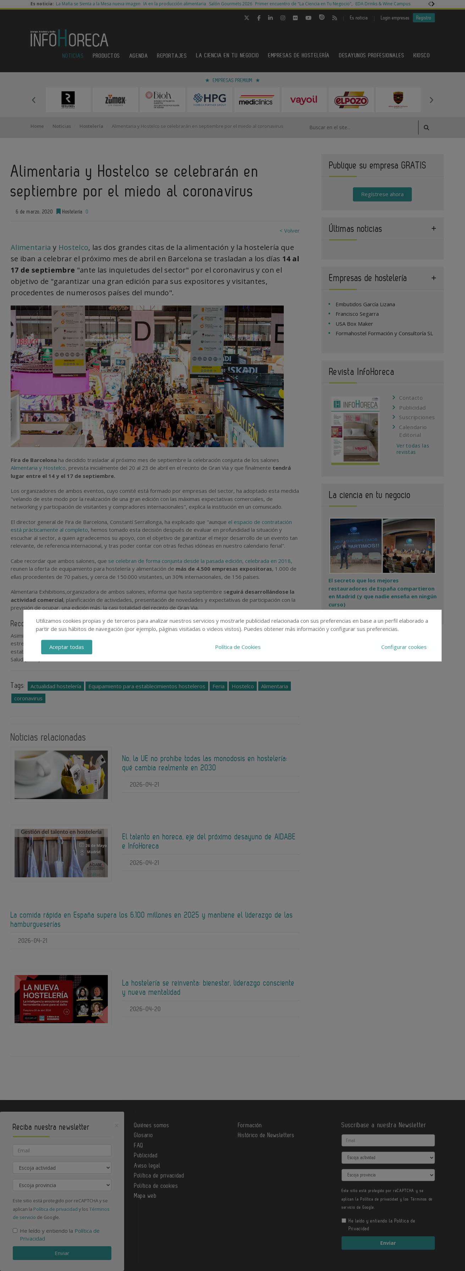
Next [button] (431, 99)
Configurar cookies (404, 646)
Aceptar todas (66, 646)
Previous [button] (34, 99)
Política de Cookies (238, 646)
